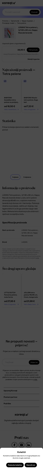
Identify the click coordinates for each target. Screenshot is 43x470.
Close (3, 451)
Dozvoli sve (30, 465)
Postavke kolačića (15, 465)
